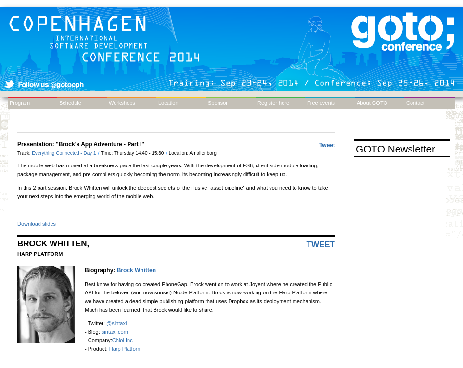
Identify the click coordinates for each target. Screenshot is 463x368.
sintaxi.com (115, 332)
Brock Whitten (136, 270)
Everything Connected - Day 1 (64, 153)
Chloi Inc (122, 340)
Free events (321, 103)
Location (168, 103)
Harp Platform (125, 349)
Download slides (36, 224)
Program (20, 103)
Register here (273, 103)
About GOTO (372, 103)
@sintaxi (116, 323)
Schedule (70, 103)
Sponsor (218, 103)
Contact (415, 103)
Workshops (122, 103)
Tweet (327, 145)
